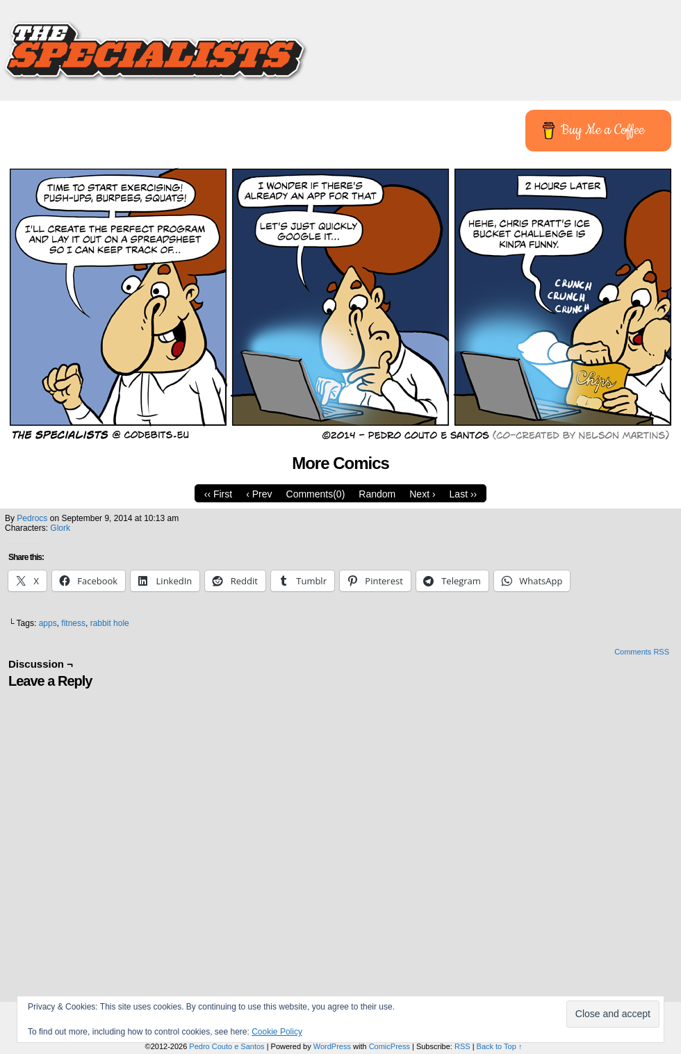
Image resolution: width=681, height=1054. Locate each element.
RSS (462, 1046)
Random (377, 494)
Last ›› (463, 494)
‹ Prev (259, 494)
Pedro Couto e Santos (226, 1046)
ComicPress (389, 1046)
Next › (422, 494)
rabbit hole (109, 623)
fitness (73, 623)
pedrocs (32, 518)
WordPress (332, 1046)
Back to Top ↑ (500, 1046)
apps (48, 623)
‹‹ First (218, 494)
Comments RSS (641, 652)
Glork (60, 528)
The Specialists (340, 45)
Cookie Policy (277, 1032)
